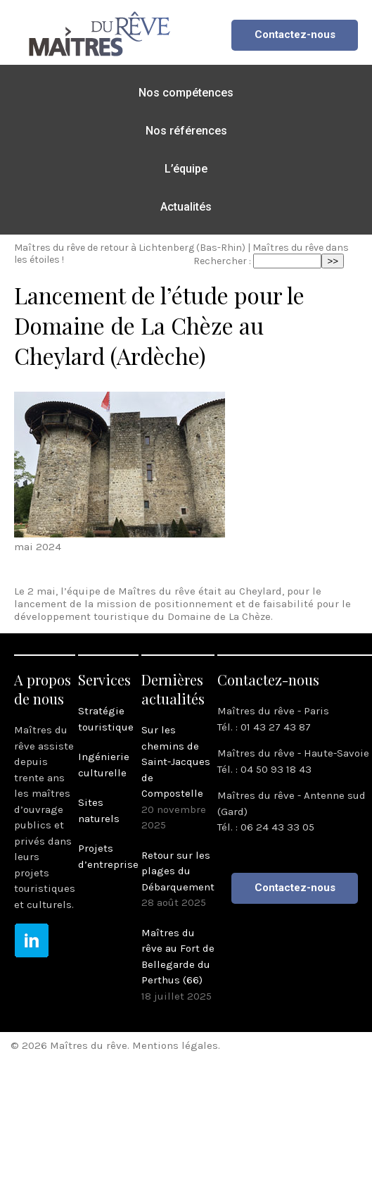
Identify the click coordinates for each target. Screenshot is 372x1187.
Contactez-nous (295, 34)
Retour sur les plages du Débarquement (177, 871)
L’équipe (186, 168)
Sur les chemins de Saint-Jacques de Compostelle (175, 761)
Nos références (186, 130)
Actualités (186, 206)
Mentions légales (175, 1045)
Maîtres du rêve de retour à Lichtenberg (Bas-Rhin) (129, 248)
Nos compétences (186, 92)
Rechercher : (222, 261)
